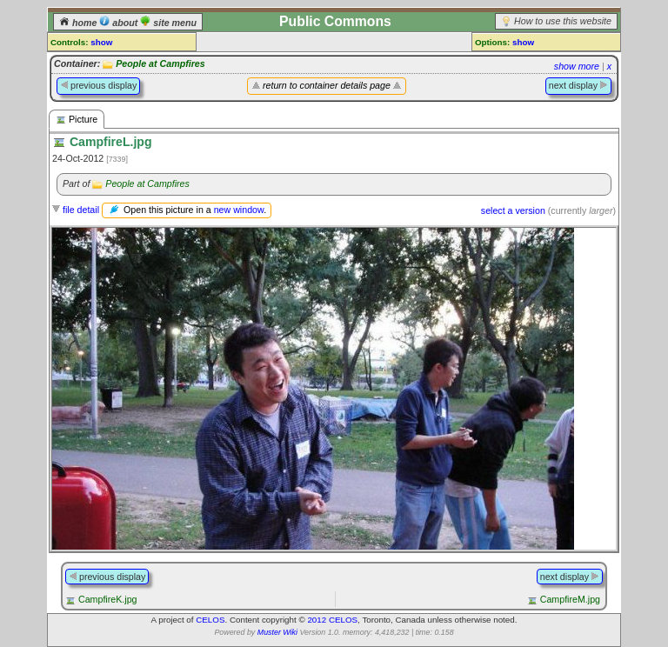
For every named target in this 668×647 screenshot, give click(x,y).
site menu (168, 22)
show (101, 42)
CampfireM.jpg (570, 599)
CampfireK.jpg (107, 599)
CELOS (210, 619)
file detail (81, 209)
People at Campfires (160, 63)
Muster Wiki (277, 632)
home (79, 22)
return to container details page (326, 85)
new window (239, 209)
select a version (513, 210)
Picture (76, 119)
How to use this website (562, 21)
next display (578, 85)
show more (576, 66)
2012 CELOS (332, 619)
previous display (98, 85)
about (119, 22)
